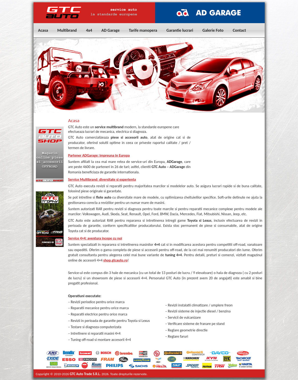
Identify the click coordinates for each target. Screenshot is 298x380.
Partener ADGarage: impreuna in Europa (99, 155)
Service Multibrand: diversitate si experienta (102, 179)
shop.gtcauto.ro (115, 260)
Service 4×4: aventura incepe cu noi (95, 238)
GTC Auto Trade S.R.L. (85, 374)
